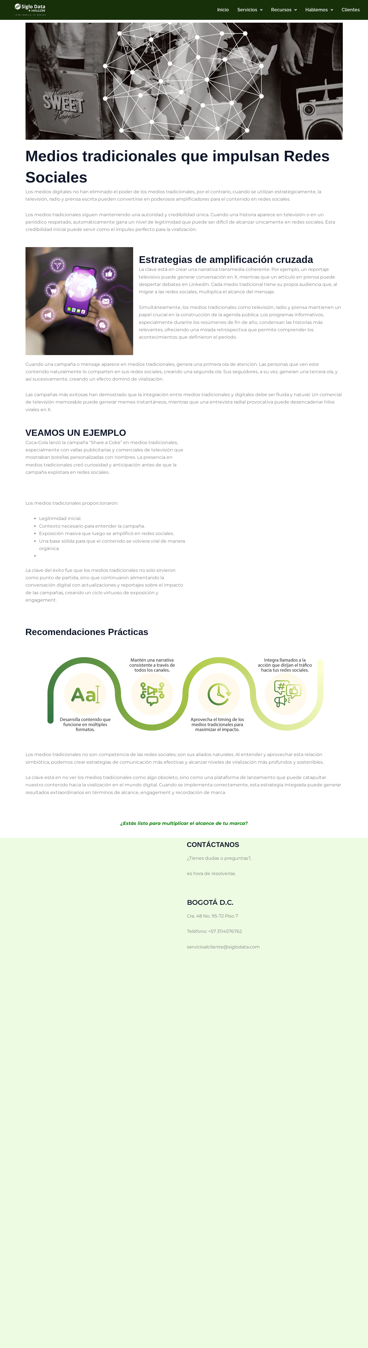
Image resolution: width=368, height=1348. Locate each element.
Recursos (284, 9)
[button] (250, 9)
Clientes (351, 9)
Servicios (250, 9)
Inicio (223, 9)
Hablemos (319, 9)
